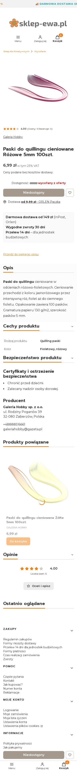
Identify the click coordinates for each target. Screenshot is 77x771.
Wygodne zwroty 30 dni (25, 227)
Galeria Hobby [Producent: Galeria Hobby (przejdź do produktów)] (13, 137)
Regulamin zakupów (17, 639)
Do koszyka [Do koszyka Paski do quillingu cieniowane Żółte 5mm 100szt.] (18, 541)
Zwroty (8, 659)
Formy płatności (14, 651)
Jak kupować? (13, 684)
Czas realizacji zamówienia (21, 655)
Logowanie (11, 710)
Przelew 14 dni (18, 232)
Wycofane (40, 51)
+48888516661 (14, 424)
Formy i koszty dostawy (19, 643)
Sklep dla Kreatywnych (16, 51)
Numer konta (12, 688)
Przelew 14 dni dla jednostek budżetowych (32, 647)
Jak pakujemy (12, 747)
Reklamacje (11, 692)
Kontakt (8, 680)
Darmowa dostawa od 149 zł (29, 217)
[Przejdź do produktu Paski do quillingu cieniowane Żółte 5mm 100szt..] (38, 482)
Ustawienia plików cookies (21, 726)
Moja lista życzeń (15, 718)
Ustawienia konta (15, 722)
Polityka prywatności (17, 743)
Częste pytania (13, 677)
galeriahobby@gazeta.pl (22, 429)
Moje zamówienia (15, 714)
